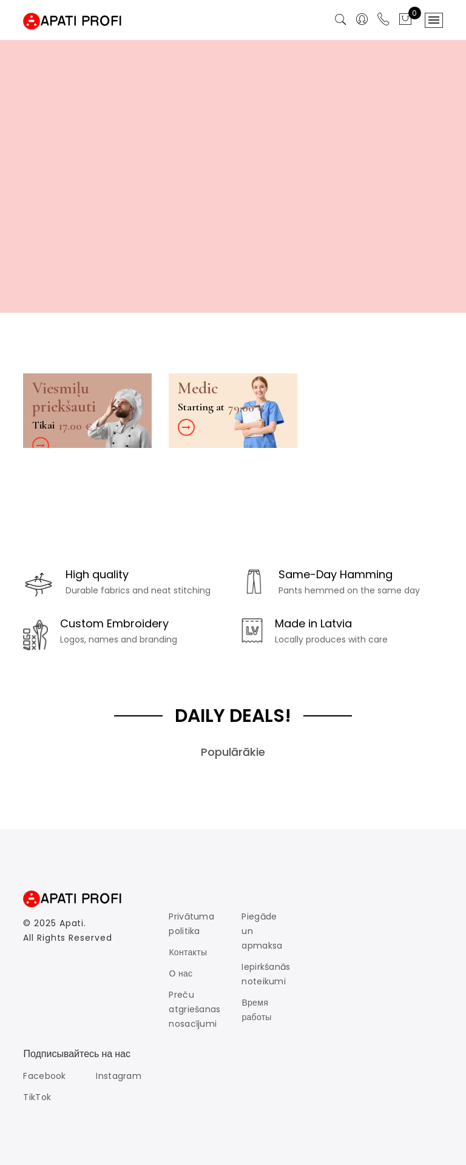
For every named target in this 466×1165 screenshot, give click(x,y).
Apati (71, 923)
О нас (180, 973)
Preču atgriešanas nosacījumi (194, 1009)
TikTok (37, 1097)
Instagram (118, 1076)
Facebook (44, 1076)
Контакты (188, 952)
